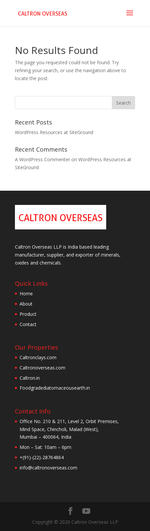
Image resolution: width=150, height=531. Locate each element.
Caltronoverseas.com (42, 367)
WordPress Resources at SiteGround (54, 132)
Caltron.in (30, 378)
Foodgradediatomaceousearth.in (55, 388)
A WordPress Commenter (42, 159)
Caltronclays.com (38, 357)
